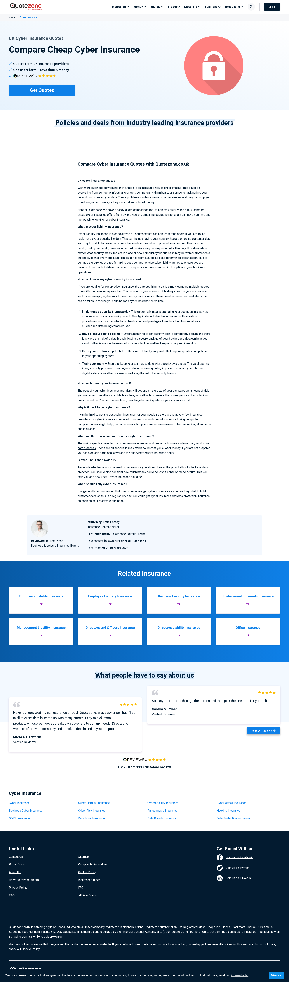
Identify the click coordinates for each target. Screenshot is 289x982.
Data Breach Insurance (161, 818)
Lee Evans (56, 541)
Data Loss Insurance (91, 818)
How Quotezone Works (24, 880)
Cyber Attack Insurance (231, 803)
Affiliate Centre (87, 895)
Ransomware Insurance (162, 810)
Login (272, 6)
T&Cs (12, 895)
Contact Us (16, 856)
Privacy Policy (18, 887)
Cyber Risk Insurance (91, 810)
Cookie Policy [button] (240, 975)
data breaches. (87, 448)
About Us (15, 872)
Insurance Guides (89, 880)
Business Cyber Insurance (26, 810)
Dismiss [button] (276, 975)
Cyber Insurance (19, 803)
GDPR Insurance (19, 818)
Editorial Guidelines (132, 541)
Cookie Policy (87, 872)
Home (12, 17)
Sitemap (83, 856)
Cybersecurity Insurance (163, 803)
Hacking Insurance (228, 810)
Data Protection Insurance (233, 818)
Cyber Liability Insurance (94, 803)
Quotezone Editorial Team (128, 534)
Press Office (17, 864)
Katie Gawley (111, 522)
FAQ (80, 887)
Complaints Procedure (92, 864)
